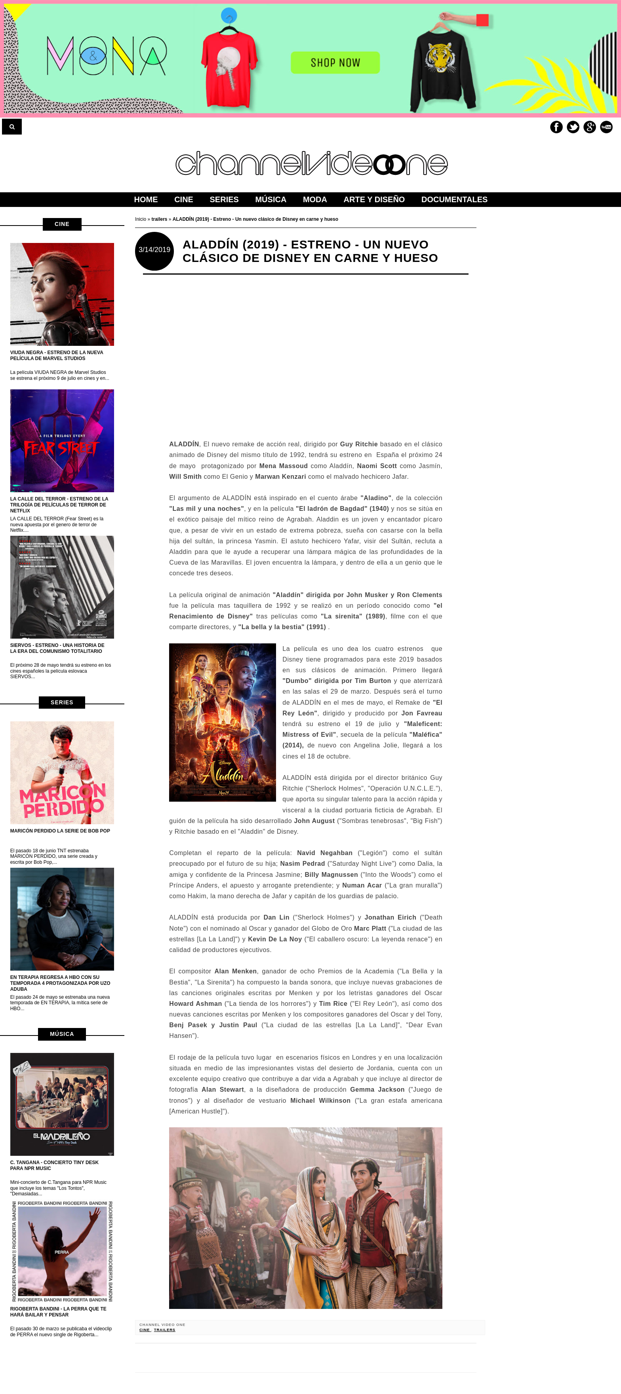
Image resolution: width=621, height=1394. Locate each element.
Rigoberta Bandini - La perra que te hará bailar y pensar (58, 1312)
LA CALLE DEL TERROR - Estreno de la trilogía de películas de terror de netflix (59, 505)
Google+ (589, 127)
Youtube (606, 127)
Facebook (556, 127)
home (146, 199)
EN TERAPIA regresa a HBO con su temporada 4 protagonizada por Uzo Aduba (60, 983)
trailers (164, 1330)
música (62, 1034)
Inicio (141, 219)
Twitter (573, 127)
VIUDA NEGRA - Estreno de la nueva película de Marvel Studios (56, 355)
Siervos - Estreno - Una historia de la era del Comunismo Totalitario (57, 648)
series (62, 702)
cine (62, 224)
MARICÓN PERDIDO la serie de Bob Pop (60, 831)
